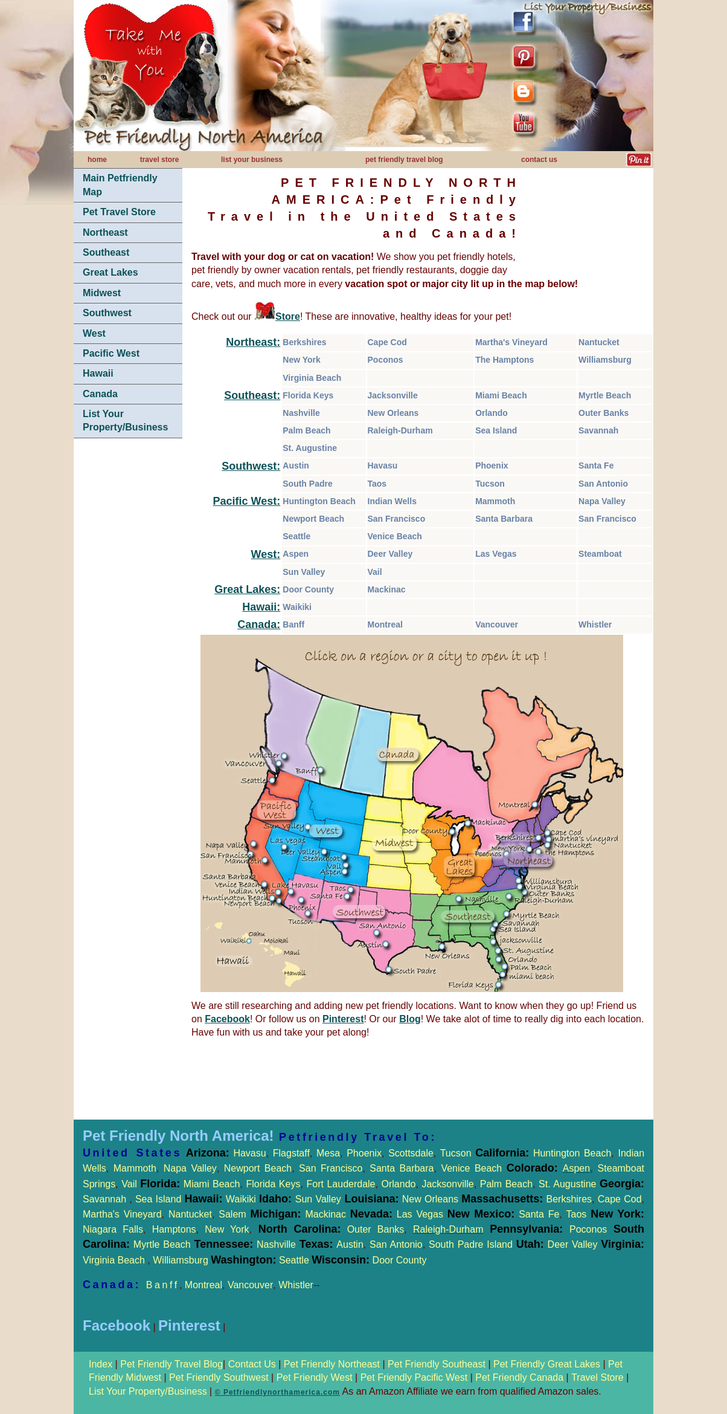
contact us (539, 159)
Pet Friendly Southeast (436, 1364)
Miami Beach (501, 395)
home (97, 159)
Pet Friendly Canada (519, 1377)
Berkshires (304, 342)
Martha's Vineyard (511, 342)
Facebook (227, 1019)
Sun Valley (304, 572)
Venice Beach (395, 536)
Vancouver (496, 624)
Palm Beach (306, 430)
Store (287, 316)
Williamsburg (605, 360)
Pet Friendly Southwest (219, 1377)
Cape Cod (387, 342)
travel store (159, 159)
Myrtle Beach (604, 395)
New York (302, 360)
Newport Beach (313, 519)
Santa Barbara (504, 519)
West (94, 333)
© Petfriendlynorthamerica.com (277, 1392)
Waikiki (297, 607)
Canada (100, 394)
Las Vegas (496, 554)
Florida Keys (308, 395)
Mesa (328, 1153)
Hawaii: (261, 607)
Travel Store (598, 1377)
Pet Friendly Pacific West (414, 1377)
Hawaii (98, 373)
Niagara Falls (113, 1229)
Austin (296, 465)
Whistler (595, 624)
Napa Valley (602, 501)
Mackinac (387, 589)
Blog (410, 1019)
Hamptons (174, 1229)
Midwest (102, 293)
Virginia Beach (312, 378)
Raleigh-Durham (400, 430)
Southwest (107, 313)
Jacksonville (393, 395)
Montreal (385, 624)
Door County (308, 589)
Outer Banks (603, 413)
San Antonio (603, 483)
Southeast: (252, 395)
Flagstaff (291, 1153)
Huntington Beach (319, 501)
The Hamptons (504, 360)
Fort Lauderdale (340, 1184)
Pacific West (111, 353)
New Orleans (393, 413)
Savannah (598, 430)
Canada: (258, 624)
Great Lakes (110, 272)
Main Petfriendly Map (120, 184)
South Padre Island (471, 1244)
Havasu (383, 465)
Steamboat (600, 554)
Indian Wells (392, 501)
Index (102, 1364)
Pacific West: (247, 501)
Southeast (106, 252)
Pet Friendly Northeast (332, 1364)
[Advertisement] (128, 628)
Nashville (301, 413)
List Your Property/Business (125, 420)
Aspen (296, 554)
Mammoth (495, 501)
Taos (377, 483)
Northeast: (253, 342)
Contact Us (252, 1364)
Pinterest (343, 1019)
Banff (293, 624)
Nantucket (599, 342)
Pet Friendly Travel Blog (171, 1364)
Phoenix (491, 465)
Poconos (385, 360)
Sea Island (496, 430)
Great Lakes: (247, 589)
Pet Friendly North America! (178, 1135)
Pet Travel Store (119, 212)
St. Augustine (310, 448)
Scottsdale (411, 1153)
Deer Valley (390, 554)
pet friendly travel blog (404, 159)
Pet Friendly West (315, 1377)
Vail (375, 572)
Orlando (491, 413)
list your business (252, 159)
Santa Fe (595, 465)
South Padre (307, 483)
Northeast (105, 232)
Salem (262, 1214)
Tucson (490, 483)
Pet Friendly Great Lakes (546, 1364)
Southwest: (251, 466)
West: (266, 554)
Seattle (296, 536)
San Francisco (397, 519)
